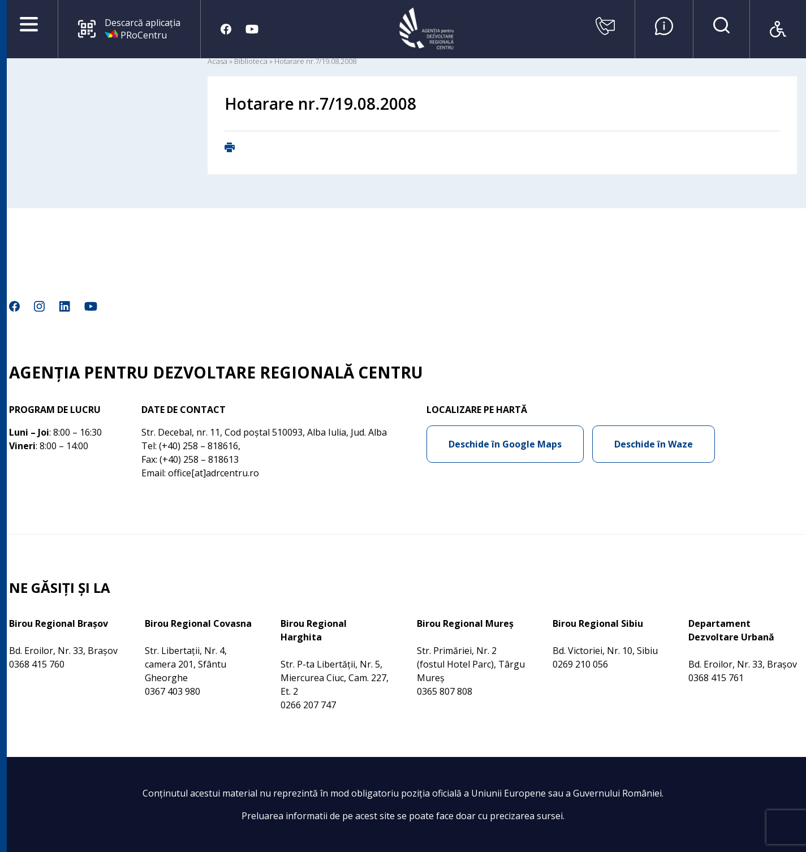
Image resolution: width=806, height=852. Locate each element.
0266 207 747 (308, 705)
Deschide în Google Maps (505, 444)
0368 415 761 (716, 678)
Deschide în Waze (653, 444)
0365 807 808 (444, 691)
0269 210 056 (580, 664)
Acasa (217, 61)
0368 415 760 (36, 664)
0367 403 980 (172, 691)
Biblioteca (251, 61)
